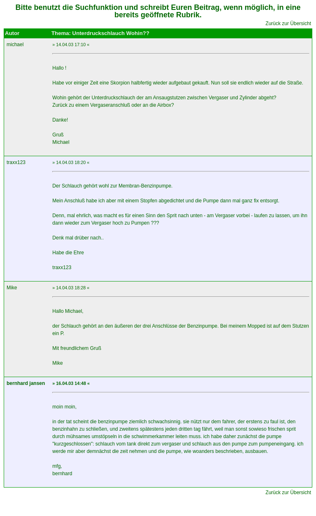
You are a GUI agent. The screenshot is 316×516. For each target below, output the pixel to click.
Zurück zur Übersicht (288, 23)
